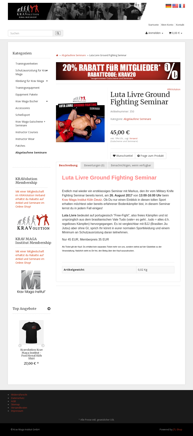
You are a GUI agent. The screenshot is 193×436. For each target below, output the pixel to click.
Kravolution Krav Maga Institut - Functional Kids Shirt (31, 354)
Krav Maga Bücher (32, 101)
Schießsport (22, 115)
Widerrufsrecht (19, 394)
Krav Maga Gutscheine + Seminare (30, 123)
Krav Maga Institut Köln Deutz (82, 199)
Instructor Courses (26, 132)
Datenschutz (17, 398)
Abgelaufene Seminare (31, 152)
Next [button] (42, 345)
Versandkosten (19, 407)
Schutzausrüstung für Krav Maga (32, 71)
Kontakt (180, 24)
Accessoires (22, 108)
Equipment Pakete (26, 94)
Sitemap (15, 404)
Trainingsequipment (27, 87)
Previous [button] (20, 345)
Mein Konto (167, 24)
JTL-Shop (177, 429)
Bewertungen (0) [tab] (94, 165)
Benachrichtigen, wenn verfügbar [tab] (131, 165)
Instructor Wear (24, 139)
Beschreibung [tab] (68, 165)
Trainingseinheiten (26, 63)
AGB (13, 401)
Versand (133, 138)
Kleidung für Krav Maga (32, 81)
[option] (31, 345)
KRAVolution (173, 89)
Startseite (153, 24)
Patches (20, 145)
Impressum (17, 410)
